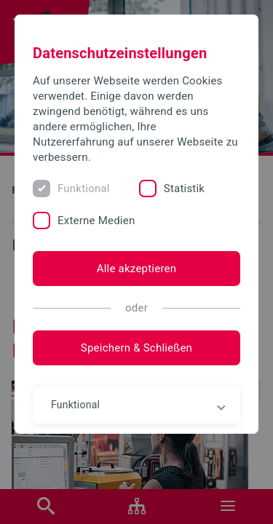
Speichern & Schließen (136, 347)
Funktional (84, 188)
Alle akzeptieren (137, 268)
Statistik (184, 188)
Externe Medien (96, 220)
